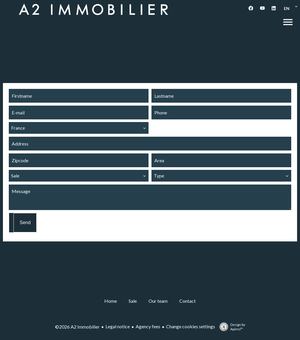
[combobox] (79, 128)
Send (25, 222)
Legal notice (117, 326)
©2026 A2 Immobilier (77, 326)
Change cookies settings (190, 326)
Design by (231, 326)
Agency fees (148, 326)
